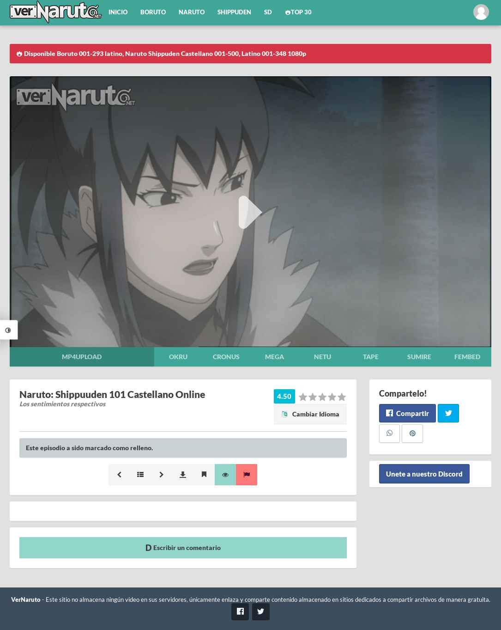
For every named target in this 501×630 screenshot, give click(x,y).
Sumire (419, 357)
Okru (178, 357)
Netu (322, 357)
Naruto (192, 12)
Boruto (153, 12)
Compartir (407, 413)
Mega (274, 357)
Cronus (226, 357)
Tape (371, 357)
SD (268, 12)
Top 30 (298, 12)
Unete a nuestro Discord (424, 474)
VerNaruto (26, 599)
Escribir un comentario (183, 547)
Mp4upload (82, 357)
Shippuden (234, 12)
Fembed (467, 357)
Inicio (118, 12)
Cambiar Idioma (310, 414)
